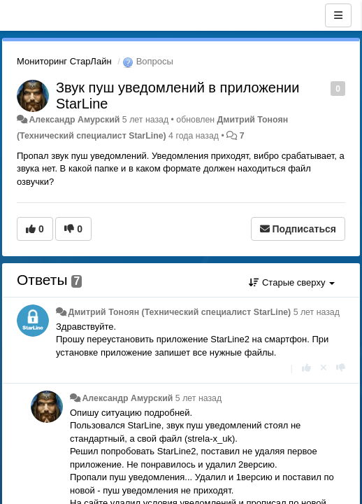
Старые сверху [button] (292, 282)
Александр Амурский (74, 120)
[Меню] (338, 15)
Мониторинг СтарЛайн (64, 61)
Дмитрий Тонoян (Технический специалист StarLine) (179, 312)
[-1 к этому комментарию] (340, 368)
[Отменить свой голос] (323, 368)
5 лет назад (317, 312)
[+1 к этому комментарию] (306, 368)
